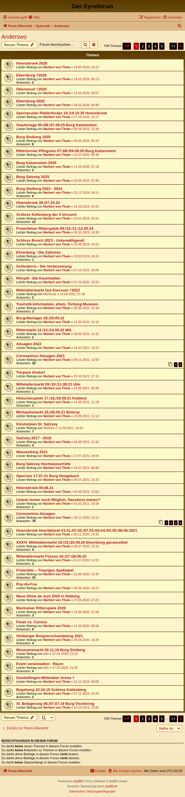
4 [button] (155, 46)
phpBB (78, 781)
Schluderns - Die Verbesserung (44, 266)
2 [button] (143, 46)
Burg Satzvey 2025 (32, 177)
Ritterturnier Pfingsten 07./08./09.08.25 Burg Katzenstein (66, 151)
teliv (46, 653)
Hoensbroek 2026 (31, 63)
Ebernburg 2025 (30, 101)
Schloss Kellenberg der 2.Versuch (46, 214)
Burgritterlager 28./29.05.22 (40, 318)
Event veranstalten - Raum (39, 664)
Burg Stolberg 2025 (33, 137)
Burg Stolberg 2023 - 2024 (39, 189)
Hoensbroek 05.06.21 (34, 488)
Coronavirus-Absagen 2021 (40, 356)
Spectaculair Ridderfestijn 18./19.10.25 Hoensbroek (61, 113)
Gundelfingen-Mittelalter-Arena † (45, 678)
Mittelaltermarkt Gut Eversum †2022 (48, 290)
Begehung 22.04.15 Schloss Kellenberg (51, 690)
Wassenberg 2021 (32, 452)
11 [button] (173, 46)
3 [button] (149, 46)
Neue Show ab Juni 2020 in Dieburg (48, 596)
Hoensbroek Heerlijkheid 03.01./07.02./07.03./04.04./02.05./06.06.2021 (76, 530)
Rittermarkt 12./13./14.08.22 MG (43, 330)
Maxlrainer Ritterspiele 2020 (41, 608)
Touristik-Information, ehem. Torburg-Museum (57, 304)
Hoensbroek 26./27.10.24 (38, 202)
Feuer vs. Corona (31, 622)
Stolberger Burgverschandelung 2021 (49, 636)
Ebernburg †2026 (31, 75)
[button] (126, 46)
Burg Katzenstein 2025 (36, 163)
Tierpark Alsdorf (30, 372)
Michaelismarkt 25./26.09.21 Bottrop (48, 412)
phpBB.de (111, 786)
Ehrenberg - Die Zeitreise (38, 252)
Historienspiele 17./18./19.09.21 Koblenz (51, 398)
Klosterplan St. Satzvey (37, 424)
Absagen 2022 (28, 344)
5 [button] (162, 46)
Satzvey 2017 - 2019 (33, 438)
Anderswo (14, 37)
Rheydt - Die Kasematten (38, 278)
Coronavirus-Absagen (35, 514)
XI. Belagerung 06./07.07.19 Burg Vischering (55, 703)
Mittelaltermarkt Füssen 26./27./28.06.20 (51, 556)
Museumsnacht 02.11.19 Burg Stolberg (50, 650)
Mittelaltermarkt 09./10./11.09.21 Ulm (48, 384)
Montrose (49, 294)
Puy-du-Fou (26, 584)
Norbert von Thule (56, 67)
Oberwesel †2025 (31, 89)
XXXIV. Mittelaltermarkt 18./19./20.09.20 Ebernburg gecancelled (72, 542)
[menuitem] (34, 17)
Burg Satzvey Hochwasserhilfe (43, 464)
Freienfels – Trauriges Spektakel (45, 570)
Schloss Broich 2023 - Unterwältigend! (50, 240)
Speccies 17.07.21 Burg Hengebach (47, 476)
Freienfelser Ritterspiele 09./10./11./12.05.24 (54, 228)
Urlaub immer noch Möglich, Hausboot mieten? (58, 500)
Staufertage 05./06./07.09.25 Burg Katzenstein (56, 125)
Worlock (49, 428)
